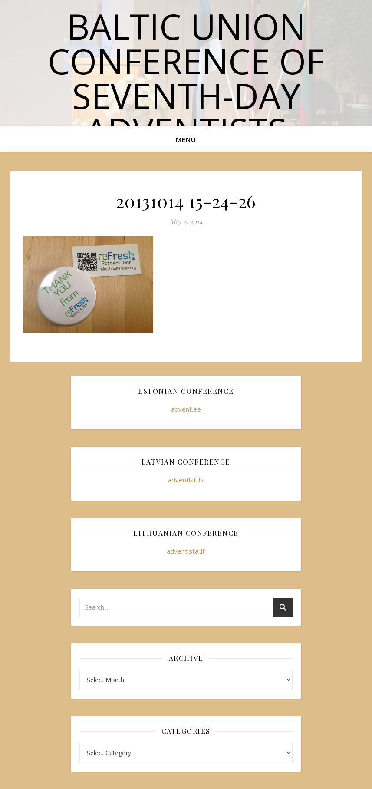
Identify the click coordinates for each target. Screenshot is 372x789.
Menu (186, 139)
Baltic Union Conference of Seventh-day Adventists (186, 78)
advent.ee (186, 409)
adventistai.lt (186, 551)
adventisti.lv (186, 479)
